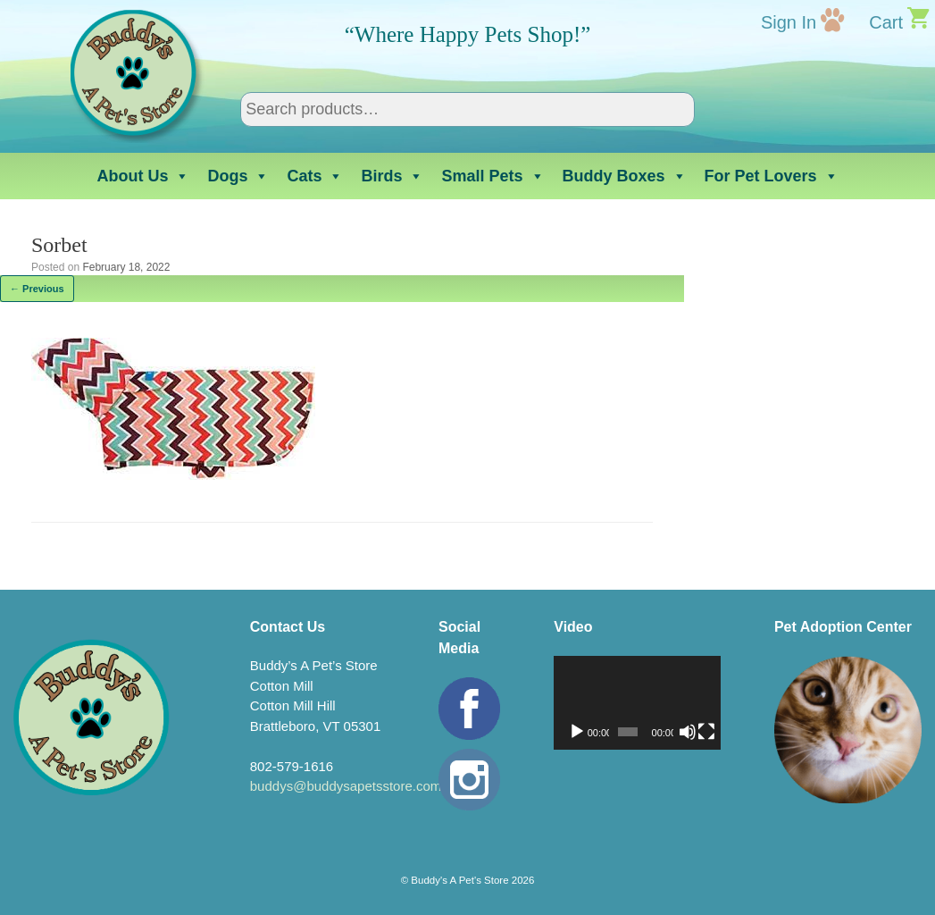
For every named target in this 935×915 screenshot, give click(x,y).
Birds (392, 176)
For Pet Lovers (772, 176)
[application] (637, 703)
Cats (315, 176)
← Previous (37, 288)
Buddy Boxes (625, 176)
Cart (886, 22)
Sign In (788, 22)
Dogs (238, 176)
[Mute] (688, 732)
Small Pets (492, 176)
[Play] (577, 732)
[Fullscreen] (706, 732)
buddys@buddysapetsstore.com (346, 785)
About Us (142, 176)
